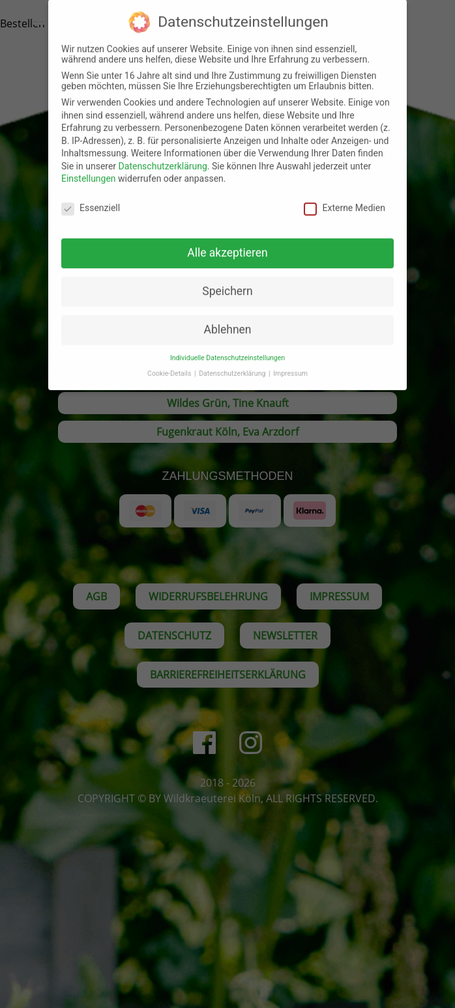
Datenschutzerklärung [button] (233, 363)
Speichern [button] (227, 280)
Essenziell (90, 197)
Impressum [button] (290, 363)
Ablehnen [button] (227, 318)
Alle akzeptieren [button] (227, 242)
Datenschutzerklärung (163, 155)
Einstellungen (88, 168)
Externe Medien (344, 197)
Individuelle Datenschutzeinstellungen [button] (227, 347)
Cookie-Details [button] (170, 363)
